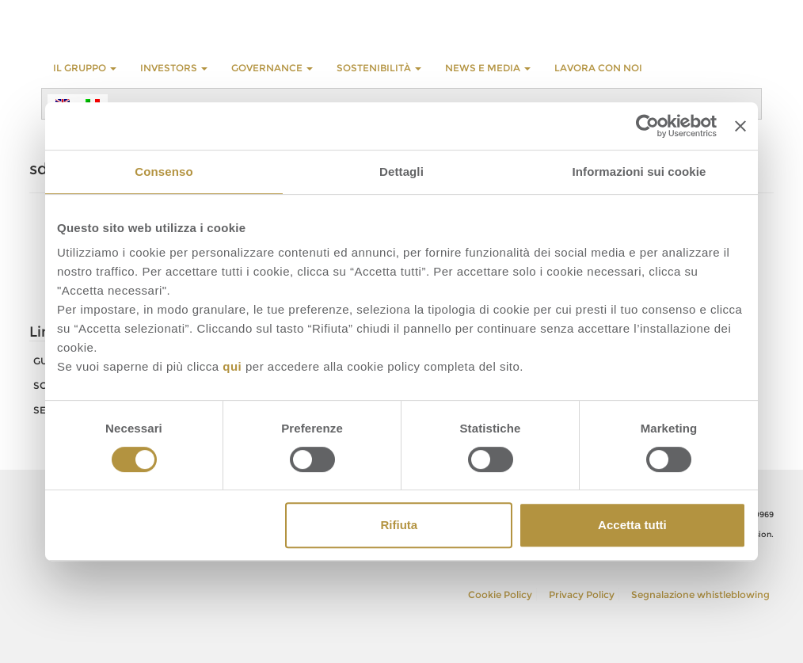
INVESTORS (173, 68)
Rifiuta (399, 525)
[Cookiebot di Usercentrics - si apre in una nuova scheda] (647, 126)
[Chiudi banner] (740, 125)
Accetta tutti (632, 525)
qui (232, 366)
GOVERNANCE (272, 68)
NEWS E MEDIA (488, 68)
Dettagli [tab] (401, 171)
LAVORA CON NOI (598, 68)
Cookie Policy (500, 594)
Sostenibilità (379, 68)
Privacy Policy (582, 594)
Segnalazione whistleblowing (700, 594)
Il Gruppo (84, 68)
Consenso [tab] (163, 171)
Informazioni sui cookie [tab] (639, 171)
